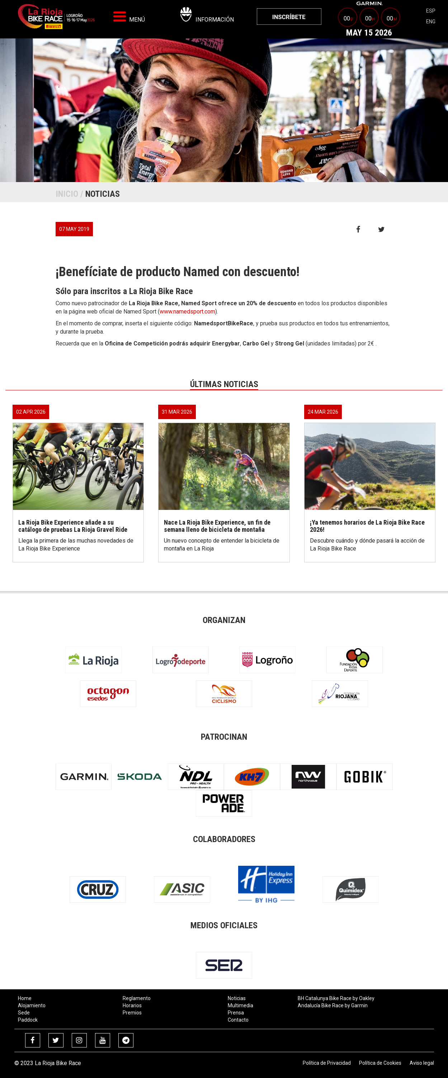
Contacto (238, 1020)
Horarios (132, 1005)
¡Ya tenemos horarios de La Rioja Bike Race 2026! (367, 526)
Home (25, 998)
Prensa (236, 1013)
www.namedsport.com (187, 311)
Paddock (28, 1020)
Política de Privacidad (327, 1063)
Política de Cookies (380, 1063)
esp (430, 11)
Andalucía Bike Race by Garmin (333, 1005)
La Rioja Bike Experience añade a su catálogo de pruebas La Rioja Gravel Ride (72, 526)
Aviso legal (422, 1063)
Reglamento (137, 998)
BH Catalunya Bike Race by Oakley (336, 998)
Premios (132, 1013)
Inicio (67, 194)
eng (430, 21)
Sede (24, 1013)
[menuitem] (289, 16)
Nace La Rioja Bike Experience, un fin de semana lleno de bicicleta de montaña (217, 526)
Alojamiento (32, 1005)
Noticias (237, 998)
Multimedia (240, 1005)
